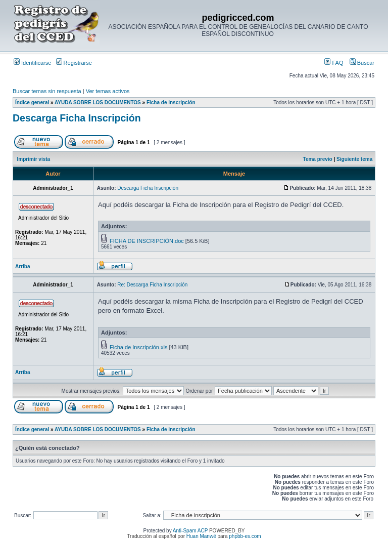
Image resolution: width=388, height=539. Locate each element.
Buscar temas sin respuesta (47, 91)
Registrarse (74, 63)
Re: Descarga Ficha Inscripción (152, 284)
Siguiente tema (354, 159)
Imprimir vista (34, 159)
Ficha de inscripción (171, 102)
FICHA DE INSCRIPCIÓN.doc (147, 241)
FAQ (333, 63)
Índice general (32, 102)
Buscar (362, 63)
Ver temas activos (108, 91)
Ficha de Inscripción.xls (138, 347)
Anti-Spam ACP (190, 530)
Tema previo (317, 159)
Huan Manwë (201, 536)
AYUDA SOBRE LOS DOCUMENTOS (98, 102)
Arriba (22, 266)
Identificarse (32, 63)
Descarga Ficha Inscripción (77, 117)
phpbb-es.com (245, 536)
